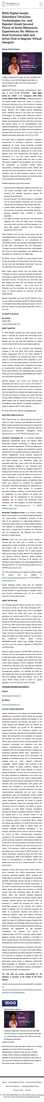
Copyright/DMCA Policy (30, 1086)
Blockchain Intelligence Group (13, 104)
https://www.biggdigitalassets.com (14, 578)
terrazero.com (33, 433)
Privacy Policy (18, 1090)
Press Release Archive (16, 1082)
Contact (28, 1090)
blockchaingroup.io (9, 433)
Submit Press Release (34, 1082)
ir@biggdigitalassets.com (11, 324)
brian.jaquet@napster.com (11, 696)
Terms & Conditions (13, 1086)
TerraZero (30, 104)
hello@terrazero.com (9, 508)
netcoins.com (7, 431)
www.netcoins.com (15, 568)
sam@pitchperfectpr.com (11, 705)
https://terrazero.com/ (22, 505)
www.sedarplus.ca (8, 580)
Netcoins (38, 101)
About (4, 1082)
